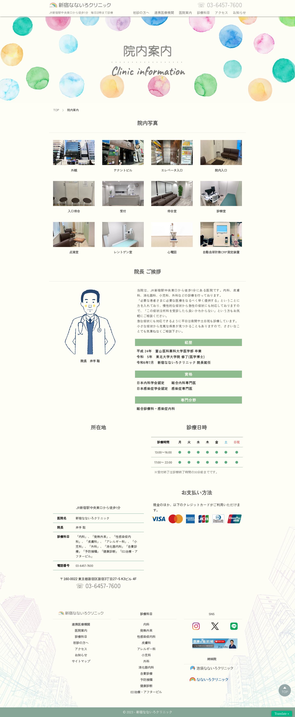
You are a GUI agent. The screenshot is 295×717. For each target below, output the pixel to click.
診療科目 (203, 12)
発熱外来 (146, 630)
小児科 (146, 655)
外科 (146, 661)
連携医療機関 (164, 12)
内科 (146, 624)
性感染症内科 (146, 636)
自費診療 (146, 673)
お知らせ (239, 12)
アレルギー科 (146, 649)
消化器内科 (146, 667)
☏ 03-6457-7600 (98, 585)
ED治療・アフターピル (146, 692)
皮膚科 (146, 643)
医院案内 (185, 12)
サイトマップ (81, 661)
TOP (56, 110)
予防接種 (146, 679)
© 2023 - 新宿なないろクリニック (147, 711)
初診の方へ (141, 12)
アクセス (221, 12)
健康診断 (146, 686)
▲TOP (285, 689)
